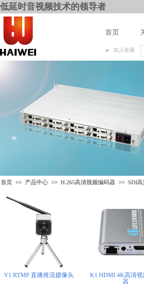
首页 (112, 32)
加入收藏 (124, 50)
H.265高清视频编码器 (88, 182)
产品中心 (36, 182)
